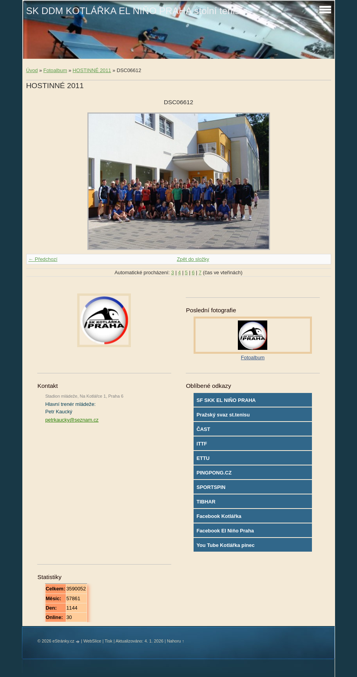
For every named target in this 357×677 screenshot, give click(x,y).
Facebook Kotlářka (218, 516)
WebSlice (92, 641)
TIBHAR (205, 502)
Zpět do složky (193, 259)
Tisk (108, 641)
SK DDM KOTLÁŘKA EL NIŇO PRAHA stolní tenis (133, 10)
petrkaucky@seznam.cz (71, 420)
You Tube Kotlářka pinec (225, 545)
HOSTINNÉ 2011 (91, 70)
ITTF (201, 444)
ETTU (202, 458)
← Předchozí (43, 259)
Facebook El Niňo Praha (225, 531)
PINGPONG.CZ (214, 473)
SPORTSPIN (210, 487)
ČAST (203, 429)
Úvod (32, 70)
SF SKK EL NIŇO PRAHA (226, 400)
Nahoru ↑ (175, 641)
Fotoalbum (55, 70)
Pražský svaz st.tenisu (223, 415)
